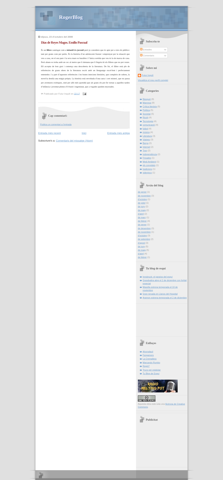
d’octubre (142, 199)
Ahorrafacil (148, 351)
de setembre (144, 239)
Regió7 (146, 366)
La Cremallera (149, 359)
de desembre (144, 228)
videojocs (147, 172)
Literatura (147, 136)
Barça (145, 143)
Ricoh (145, 117)
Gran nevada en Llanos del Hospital (160, 294)
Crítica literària (150, 106)
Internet (146, 147)
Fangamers (148, 355)
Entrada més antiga (118, 133)
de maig (142, 210)
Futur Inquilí (147, 75)
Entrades (146, 49)
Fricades (147, 158)
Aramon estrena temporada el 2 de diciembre (165, 297)
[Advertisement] (156, 318)
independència (150, 154)
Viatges (146, 139)
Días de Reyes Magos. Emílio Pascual (64, 42)
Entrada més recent (49, 133)
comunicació (149, 125)
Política (146, 110)
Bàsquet (147, 99)
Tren (145, 150)
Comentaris (147, 55)
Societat (147, 114)
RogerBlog (71, 17)
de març (142, 217)
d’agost (141, 243)
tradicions (147, 169)
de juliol (141, 203)
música (146, 132)
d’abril (141, 214)
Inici (84, 133)
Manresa (147, 103)
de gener (142, 192)
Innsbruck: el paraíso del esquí (157, 277)
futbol (145, 128)
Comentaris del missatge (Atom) (74, 140)
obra (149, 404)
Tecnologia (148, 121)
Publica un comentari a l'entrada (55, 124)
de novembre (144, 196)
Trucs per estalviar (152, 370)
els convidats (149, 165)
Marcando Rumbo (151, 362)
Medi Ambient (149, 161)
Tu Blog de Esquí (151, 373)
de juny (141, 206)
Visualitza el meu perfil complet (153, 80)
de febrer (142, 221)
